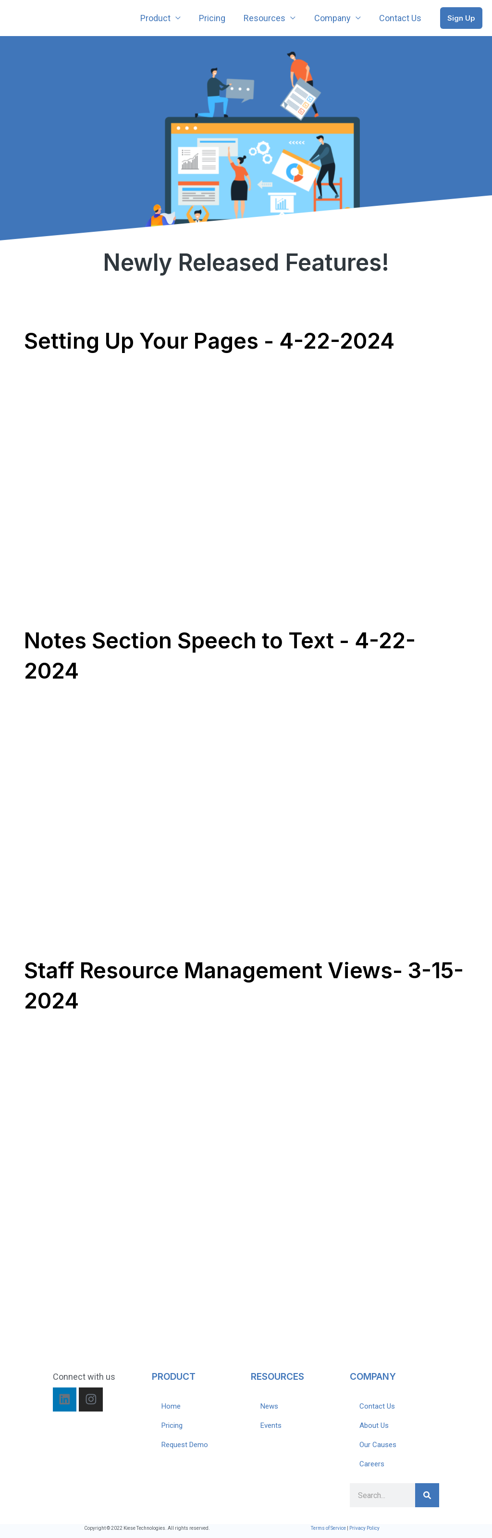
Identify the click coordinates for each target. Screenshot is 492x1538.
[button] (461, 18)
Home (171, 1406)
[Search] (427, 1495)
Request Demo (184, 1444)
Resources (267, 18)
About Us (374, 1425)
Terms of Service (328, 1528)
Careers (371, 1464)
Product (160, 18)
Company (334, 18)
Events (271, 1425)
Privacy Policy (364, 1528)
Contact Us (401, 18)
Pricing (216, 18)
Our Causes (377, 1444)
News (269, 1406)
